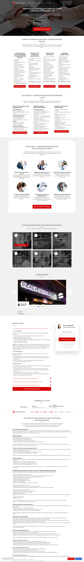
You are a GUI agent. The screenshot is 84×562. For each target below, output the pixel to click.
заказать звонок (67, 4)
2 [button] (39, 306)
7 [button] (44, 306)
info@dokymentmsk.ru (24, 407)
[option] (42, 297)
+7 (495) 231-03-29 (64, 3)
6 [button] (43, 306)
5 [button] (42, 306)
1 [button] (38, 306)
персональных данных (67, 343)
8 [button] (45, 306)
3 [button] (40, 306)
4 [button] (41, 306)
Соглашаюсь (78, 558)
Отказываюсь (71, 558)
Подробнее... (32, 559)
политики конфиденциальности (69, 344)
